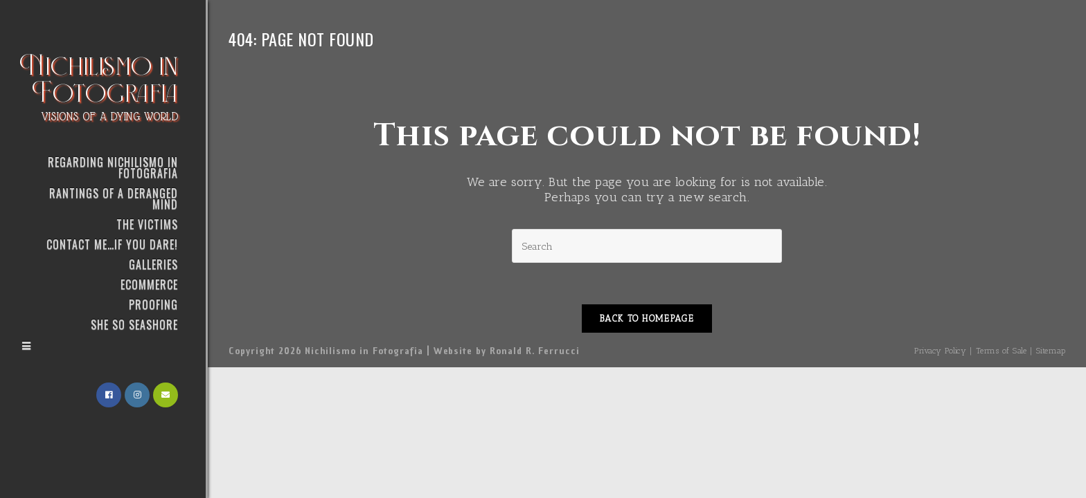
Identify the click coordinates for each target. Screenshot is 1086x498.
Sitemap (1051, 351)
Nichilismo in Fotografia (99, 85)
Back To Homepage (647, 318)
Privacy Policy (940, 351)
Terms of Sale (1001, 351)
